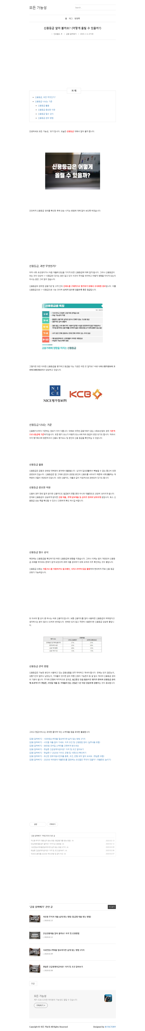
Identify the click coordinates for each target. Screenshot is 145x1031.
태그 (71, 18)
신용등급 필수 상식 (45, 114)
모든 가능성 (40, 996)
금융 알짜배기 (71, 34)
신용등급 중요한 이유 (46, 110)
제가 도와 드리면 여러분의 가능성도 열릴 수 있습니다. (56, 1000)
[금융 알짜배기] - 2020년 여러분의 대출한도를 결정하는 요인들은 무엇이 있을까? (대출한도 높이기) (70, 760)
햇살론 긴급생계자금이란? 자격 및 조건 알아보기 (47, 850)
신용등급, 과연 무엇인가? (45, 97)
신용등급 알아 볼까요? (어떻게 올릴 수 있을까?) (72, 28)
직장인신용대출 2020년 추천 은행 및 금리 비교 (47, 854)
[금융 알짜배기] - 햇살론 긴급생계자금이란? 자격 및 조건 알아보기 (56, 749)
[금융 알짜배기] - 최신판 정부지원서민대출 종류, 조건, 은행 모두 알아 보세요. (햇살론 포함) (66, 756)
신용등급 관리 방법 (45, 118)
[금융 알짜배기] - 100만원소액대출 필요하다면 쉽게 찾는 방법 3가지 (57, 739)
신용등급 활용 (43, 106)
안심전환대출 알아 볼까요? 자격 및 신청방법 (46, 844)
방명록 (77, 18)
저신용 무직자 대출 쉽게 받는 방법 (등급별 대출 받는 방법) (51, 841)
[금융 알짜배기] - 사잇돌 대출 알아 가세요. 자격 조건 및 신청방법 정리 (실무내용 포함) (64, 742)
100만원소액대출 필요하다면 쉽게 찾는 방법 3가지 (48, 847)
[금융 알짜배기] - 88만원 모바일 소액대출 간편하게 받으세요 (54, 746)
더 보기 (112, 907)
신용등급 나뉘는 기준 (43, 101)
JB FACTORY (110, 1027)
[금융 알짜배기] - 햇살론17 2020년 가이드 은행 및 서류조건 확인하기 (57, 753)
